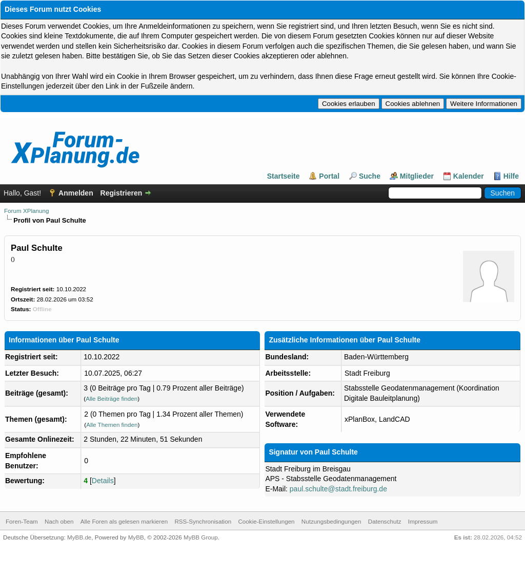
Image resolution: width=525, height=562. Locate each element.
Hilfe (511, 176)
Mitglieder (417, 176)
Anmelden (75, 193)
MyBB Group (201, 537)
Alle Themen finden (111, 424)
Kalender (468, 176)
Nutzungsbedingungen (331, 521)
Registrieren (121, 193)
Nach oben (59, 521)
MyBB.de (79, 537)
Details (103, 481)
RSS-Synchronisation (202, 521)
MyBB (136, 537)
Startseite (283, 176)
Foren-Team (22, 521)
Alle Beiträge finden (111, 398)
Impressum (423, 521)
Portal (329, 176)
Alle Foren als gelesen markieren (124, 521)
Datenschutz (384, 521)
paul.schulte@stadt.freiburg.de (338, 489)
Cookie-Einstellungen (266, 521)
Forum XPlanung (26, 210)
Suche (369, 176)
